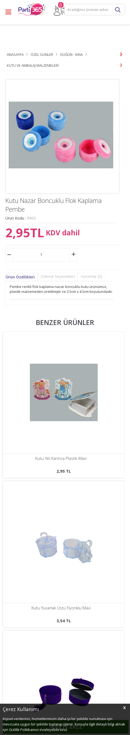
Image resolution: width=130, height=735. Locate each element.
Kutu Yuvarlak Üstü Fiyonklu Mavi (61, 458)
